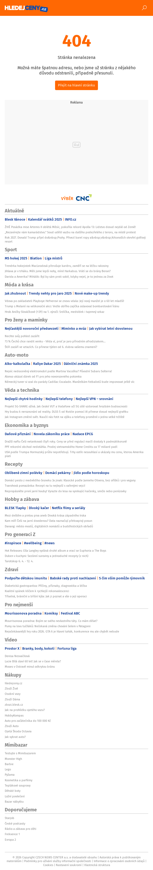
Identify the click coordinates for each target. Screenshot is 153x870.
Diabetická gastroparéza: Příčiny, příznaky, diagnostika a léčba (46, 586)
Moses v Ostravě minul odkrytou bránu (30, 666)
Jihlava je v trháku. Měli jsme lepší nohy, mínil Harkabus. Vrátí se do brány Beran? (58, 271)
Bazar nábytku (14, 801)
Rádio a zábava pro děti (20, 829)
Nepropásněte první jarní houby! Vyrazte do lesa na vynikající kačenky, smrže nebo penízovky (65, 491)
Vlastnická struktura (97, 865)
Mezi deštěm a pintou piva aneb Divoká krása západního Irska (45, 515)
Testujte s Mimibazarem (20, 753)
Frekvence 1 (12, 834)
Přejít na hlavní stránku (76, 85)
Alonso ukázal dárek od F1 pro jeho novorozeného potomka (43, 376)
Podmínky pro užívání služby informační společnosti (57, 861)
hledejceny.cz (13, 683)
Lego (8, 769)
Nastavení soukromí (69, 865)
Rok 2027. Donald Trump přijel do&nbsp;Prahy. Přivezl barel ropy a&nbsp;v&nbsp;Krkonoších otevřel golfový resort (75, 239)
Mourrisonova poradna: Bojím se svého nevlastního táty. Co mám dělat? (51, 621)
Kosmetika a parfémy (18, 780)
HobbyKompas (14, 715)
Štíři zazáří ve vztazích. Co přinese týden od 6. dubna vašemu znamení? (51, 347)
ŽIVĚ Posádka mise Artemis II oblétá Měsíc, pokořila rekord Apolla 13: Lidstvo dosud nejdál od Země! (70, 227)
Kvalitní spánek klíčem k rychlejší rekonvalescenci (37, 591)
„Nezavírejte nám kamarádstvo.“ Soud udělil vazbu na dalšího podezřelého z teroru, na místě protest (70, 232)
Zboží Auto (12, 726)
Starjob (9, 818)
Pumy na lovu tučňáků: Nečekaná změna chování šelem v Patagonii (48, 626)
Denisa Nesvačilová (17, 656)
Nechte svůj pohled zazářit (22, 336)
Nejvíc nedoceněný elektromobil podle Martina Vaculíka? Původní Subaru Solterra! (58, 371)
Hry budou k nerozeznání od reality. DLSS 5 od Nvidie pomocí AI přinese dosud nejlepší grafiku (66, 412)
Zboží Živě (11, 688)
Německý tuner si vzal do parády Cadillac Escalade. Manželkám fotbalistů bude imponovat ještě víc (69, 382)
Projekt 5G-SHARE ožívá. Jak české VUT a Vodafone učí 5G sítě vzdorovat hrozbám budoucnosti (66, 406)
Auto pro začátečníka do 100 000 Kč (28, 721)
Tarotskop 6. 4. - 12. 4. (19, 561)
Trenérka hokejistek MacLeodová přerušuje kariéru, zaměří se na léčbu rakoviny (57, 266)
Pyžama (10, 775)
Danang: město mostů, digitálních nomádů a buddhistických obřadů (49, 526)
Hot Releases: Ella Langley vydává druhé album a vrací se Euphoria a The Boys (55, 550)
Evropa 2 (10, 840)
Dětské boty (12, 791)
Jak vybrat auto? (15, 737)
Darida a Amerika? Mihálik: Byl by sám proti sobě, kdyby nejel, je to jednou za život (59, 277)
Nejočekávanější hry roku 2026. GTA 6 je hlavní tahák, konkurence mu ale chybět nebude (62, 631)
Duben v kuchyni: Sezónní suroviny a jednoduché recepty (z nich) (46, 556)
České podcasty (15, 823)
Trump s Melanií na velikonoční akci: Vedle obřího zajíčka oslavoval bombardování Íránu (62, 306)
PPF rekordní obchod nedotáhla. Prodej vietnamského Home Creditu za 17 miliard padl (61, 447)
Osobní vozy (12, 694)
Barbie (9, 764)
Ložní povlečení (15, 796)
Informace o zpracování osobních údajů (119, 861)
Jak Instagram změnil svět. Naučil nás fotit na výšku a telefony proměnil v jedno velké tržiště (64, 417)
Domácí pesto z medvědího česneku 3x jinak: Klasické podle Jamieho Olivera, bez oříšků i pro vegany (70, 480)
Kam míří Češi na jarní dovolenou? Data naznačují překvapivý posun (48, 521)
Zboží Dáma (12, 699)
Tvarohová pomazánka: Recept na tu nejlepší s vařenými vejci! (45, 485)
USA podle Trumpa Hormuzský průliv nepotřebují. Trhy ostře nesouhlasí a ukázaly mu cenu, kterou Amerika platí (74, 454)
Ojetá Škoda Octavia (18, 731)
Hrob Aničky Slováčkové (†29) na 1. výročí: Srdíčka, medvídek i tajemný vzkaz (54, 312)
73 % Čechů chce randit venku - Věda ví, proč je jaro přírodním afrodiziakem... (55, 341)
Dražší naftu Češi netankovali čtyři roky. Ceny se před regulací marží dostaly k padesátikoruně (66, 441)
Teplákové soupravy (17, 785)
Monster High (13, 759)
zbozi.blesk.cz (14, 704)
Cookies (48, 865)
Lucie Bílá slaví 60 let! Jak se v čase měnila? (33, 661)
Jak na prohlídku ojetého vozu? (25, 710)
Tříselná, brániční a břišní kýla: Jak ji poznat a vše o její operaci (46, 596)
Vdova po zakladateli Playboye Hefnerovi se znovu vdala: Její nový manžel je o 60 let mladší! (64, 301)
